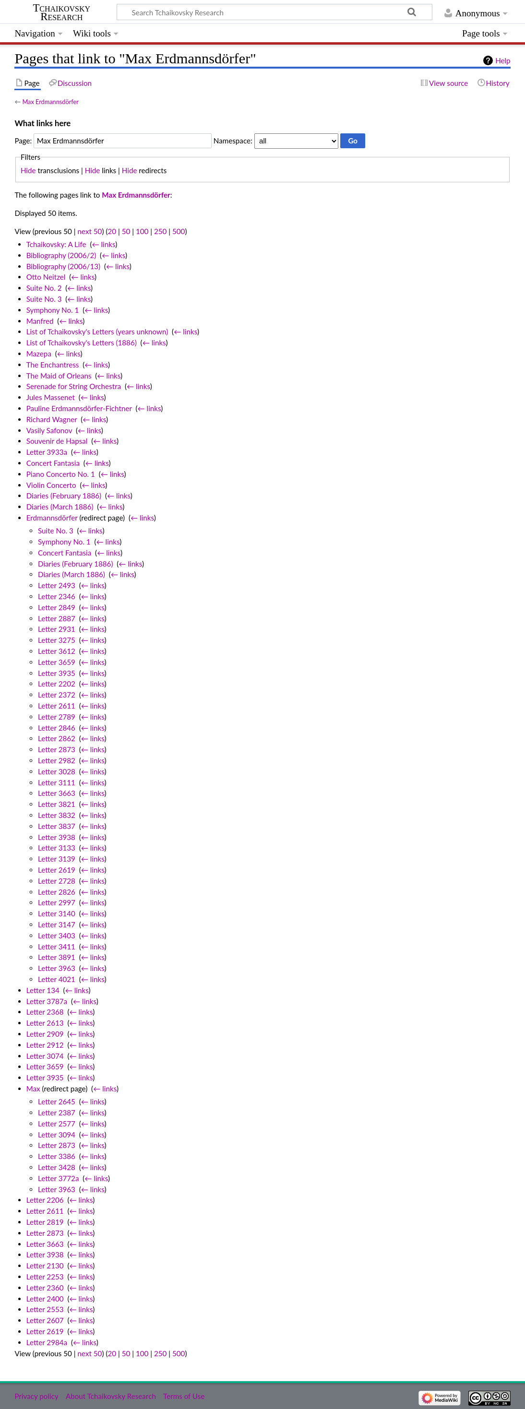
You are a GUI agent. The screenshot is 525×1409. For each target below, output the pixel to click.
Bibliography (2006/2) (61, 255)
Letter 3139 (56, 858)
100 (142, 231)
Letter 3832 (56, 815)
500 (178, 231)
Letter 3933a (46, 452)
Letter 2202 (56, 683)
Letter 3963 (56, 968)
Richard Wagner (51, 419)
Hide (28, 170)
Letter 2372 (56, 694)
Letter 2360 (45, 1287)
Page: (23, 140)
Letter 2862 (56, 738)
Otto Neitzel (46, 276)
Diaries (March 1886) (60, 506)
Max (33, 1088)
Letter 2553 (45, 1309)
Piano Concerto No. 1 (60, 474)
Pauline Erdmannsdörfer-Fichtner (79, 408)
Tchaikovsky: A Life (56, 244)
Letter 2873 (56, 749)
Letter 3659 (56, 662)
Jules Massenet (50, 397)
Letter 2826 (56, 892)
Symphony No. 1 (52, 310)
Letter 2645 (56, 1101)
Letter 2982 (56, 760)
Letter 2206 (45, 1200)
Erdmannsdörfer (52, 517)
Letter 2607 (45, 1320)
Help (502, 60)
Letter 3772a (58, 1178)
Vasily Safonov (49, 430)
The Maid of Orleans (59, 375)
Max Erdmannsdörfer (50, 102)
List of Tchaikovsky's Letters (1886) (81, 342)
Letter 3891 (56, 957)
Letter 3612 (56, 651)
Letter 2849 (56, 607)
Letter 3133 (56, 847)
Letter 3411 (56, 946)
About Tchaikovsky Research (111, 1396)
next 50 (90, 231)
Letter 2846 (56, 727)
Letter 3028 (56, 771)
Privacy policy (36, 1396)
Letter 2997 (56, 902)
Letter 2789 (56, 716)
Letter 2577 (56, 1123)
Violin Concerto (51, 485)
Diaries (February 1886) (63, 495)
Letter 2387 (56, 1112)
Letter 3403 (56, 935)
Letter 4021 (56, 979)
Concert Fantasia (53, 463)
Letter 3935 (56, 673)
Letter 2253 (45, 1276)
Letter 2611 (56, 705)
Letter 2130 (45, 1265)
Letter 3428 (56, 1167)
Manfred (40, 321)
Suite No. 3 (44, 299)
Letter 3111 (56, 782)
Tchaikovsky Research (61, 12)
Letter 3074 (45, 1056)
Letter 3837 (56, 826)
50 (126, 231)
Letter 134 (43, 990)
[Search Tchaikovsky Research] (274, 12)
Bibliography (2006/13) (63, 266)
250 (160, 231)
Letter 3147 (56, 924)
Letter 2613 (45, 1022)
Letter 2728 (56, 880)
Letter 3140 (56, 913)
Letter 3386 (56, 1156)
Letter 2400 (45, 1298)
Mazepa (38, 353)
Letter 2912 (45, 1045)
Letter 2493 (56, 585)
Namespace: (233, 140)
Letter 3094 (56, 1134)
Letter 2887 (56, 618)
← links (103, 244)
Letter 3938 (56, 837)
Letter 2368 (45, 1011)
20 (111, 231)
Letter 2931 (56, 629)
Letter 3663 (56, 793)
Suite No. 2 (44, 288)
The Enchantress (52, 364)
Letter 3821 (56, 804)
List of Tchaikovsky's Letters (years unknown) (97, 331)
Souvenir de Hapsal (57, 441)
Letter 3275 (56, 640)
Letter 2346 (56, 596)
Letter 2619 (56, 869)
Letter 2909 (45, 1034)
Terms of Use (183, 1396)
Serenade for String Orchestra (73, 386)
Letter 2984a (46, 1342)
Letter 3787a (46, 1001)
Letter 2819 (45, 1222)
